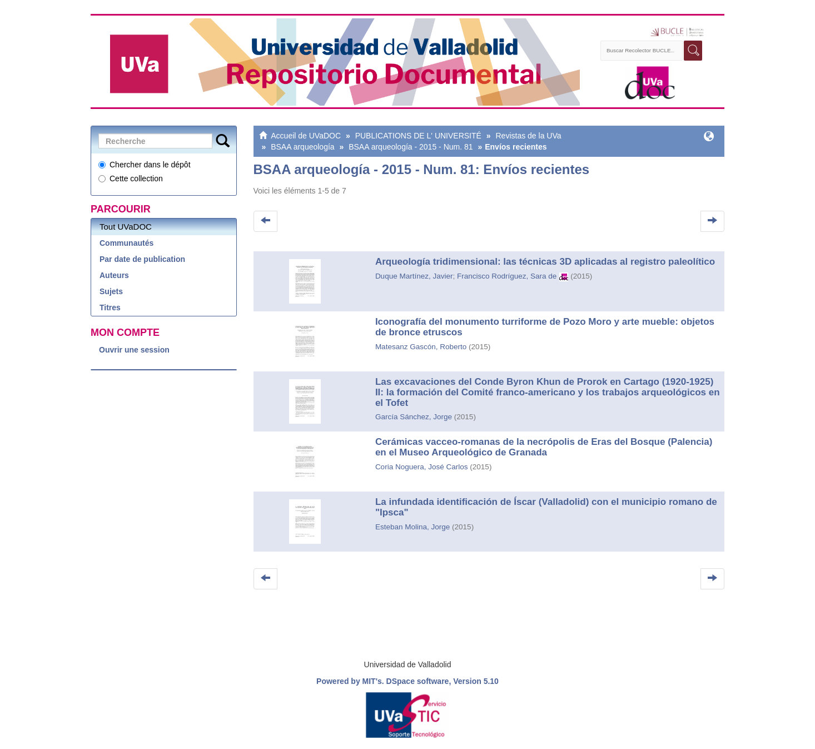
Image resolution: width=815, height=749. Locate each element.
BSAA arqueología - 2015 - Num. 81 (411, 146)
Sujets (111, 291)
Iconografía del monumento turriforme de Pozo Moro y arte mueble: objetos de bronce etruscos (544, 327)
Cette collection (130, 178)
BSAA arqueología (302, 146)
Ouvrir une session (134, 349)
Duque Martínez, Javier (414, 276)
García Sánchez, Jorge (413, 417)
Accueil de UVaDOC (306, 135)
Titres (110, 307)
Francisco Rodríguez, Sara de (506, 276)
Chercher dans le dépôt (144, 164)
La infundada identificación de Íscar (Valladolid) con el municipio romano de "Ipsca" (546, 507)
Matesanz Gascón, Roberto (420, 347)
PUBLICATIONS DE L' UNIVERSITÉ (418, 135)
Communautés (126, 243)
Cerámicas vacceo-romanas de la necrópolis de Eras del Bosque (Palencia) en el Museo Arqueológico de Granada (544, 447)
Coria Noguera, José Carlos (421, 467)
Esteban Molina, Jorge (412, 527)
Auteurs (114, 275)
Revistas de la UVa (528, 135)
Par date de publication (142, 259)
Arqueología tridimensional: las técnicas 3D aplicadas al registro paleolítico (545, 261)
